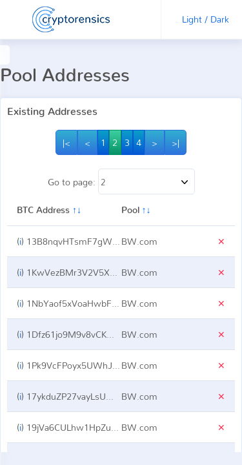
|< (67, 142)
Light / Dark (205, 19)
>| (175, 142)
